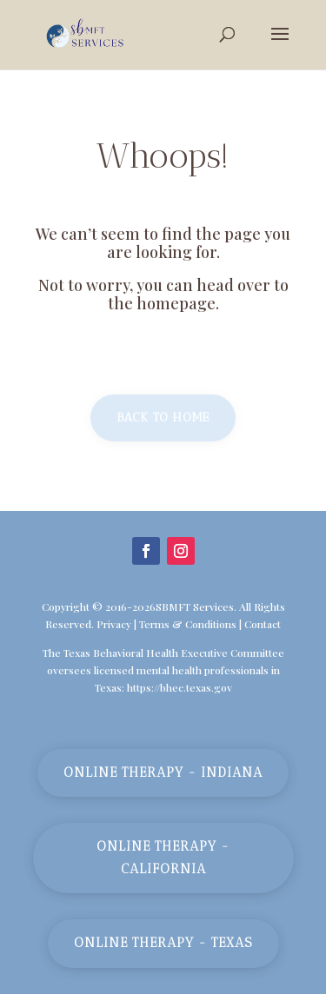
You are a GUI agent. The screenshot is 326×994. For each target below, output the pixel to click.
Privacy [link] (113, 624)
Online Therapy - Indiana (163, 772)
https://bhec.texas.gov (179, 687)
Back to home (163, 417)
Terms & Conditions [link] (187, 624)
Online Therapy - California (163, 857)
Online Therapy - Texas (163, 943)
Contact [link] (262, 624)
